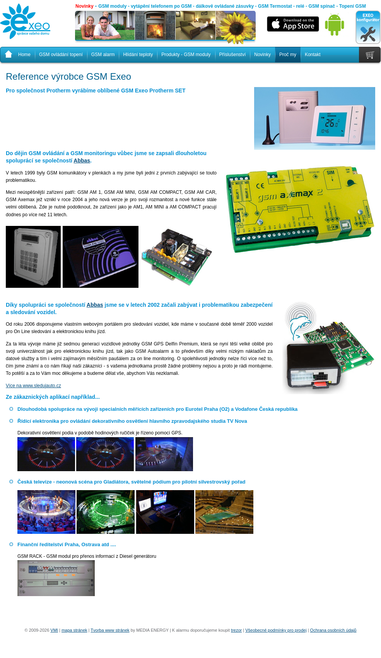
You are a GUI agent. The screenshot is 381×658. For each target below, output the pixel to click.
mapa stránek (74, 630)
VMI (54, 630)
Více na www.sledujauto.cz (33, 385)
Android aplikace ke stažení (334, 26)
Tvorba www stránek (110, 630)
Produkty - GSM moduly (185, 54)
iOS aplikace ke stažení (293, 24)
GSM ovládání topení (61, 54)
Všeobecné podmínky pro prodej (275, 630)
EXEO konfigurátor (368, 27)
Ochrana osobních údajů (333, 630)
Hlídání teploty (138, 54)
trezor (236, 630)
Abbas (81, 160)
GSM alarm (103, 54)
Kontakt (313, 54)
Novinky (84, 6)
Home (24, 54)
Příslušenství (232, 54)
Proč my (287, 54)
